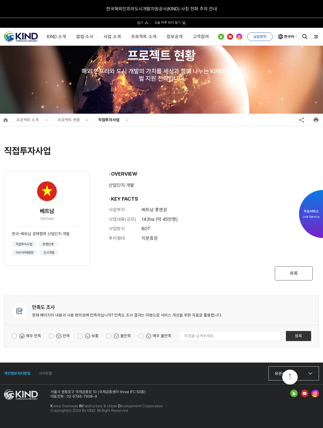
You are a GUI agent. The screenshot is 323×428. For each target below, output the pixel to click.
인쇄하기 (316, 120)
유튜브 (230, 37)
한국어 (289, 36)
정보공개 (175, 36)
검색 (305, 37)
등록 (298, 336)
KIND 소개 (56, 36)
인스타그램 (239, 37)
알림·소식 (84, 36)
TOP (290, 377)
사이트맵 (45, 373)
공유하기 (302, 120)
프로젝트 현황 (69, 119)
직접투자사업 (108, 119)
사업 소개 (112, 36)
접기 (140, 22)
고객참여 (201, 36)
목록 (294, 273)
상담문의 (259, 36)
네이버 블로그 (221, 37)
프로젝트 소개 (143, 36)
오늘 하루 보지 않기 (167, 22)
